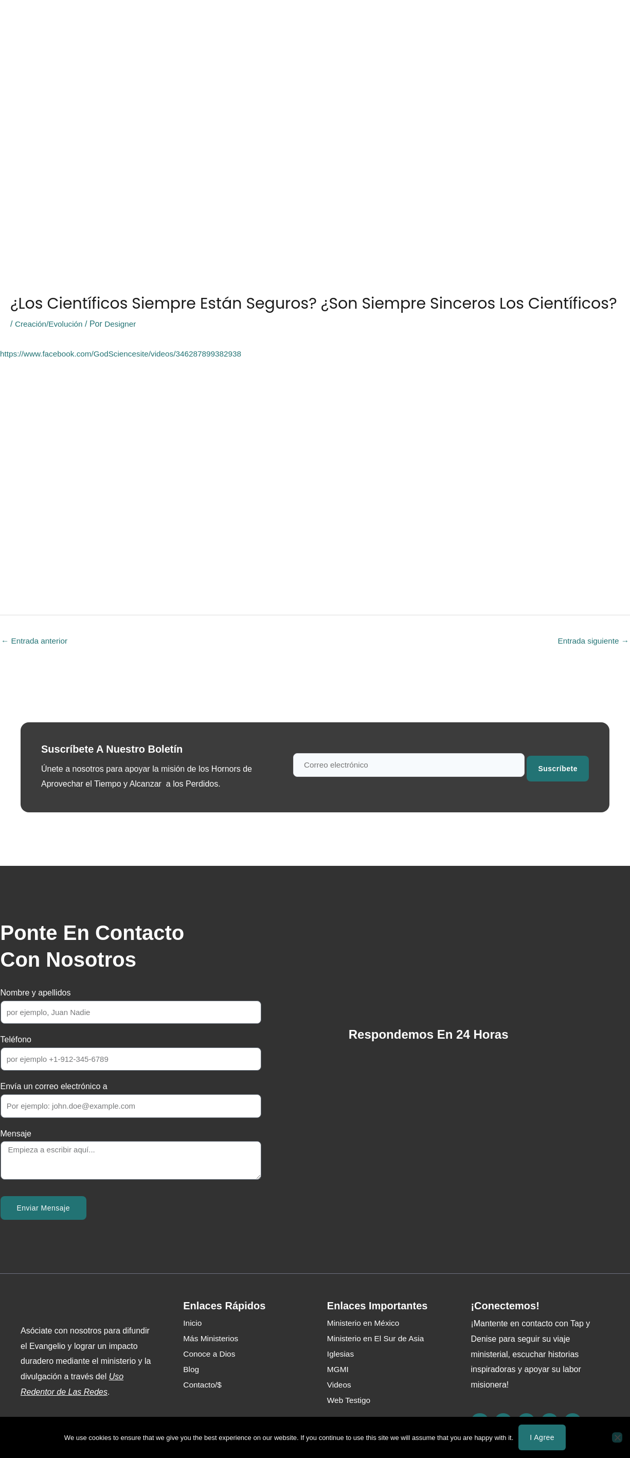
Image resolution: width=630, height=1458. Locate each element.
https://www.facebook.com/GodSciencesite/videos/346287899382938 (126, 353)
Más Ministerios (211, 1339)
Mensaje (16, 1134)
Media (240, 24)
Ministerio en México (364, 1324)
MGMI (338, 1370)
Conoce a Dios (87, 24)
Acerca (143, 24)
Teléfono (16, 1040)
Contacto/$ (382, 24)
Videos (339, 1385)
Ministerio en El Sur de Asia (377, 1339)
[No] (617, 1437)
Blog (337, 24)
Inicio (34, 24)
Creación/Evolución (50, 323)
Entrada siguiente (591, 641)
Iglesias (341, 1354)
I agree (542, 1437)
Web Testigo (289, 24)
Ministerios (192, 24)
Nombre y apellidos (36, 993)
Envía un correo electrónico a (54, 1087)
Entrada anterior (35, 641)
